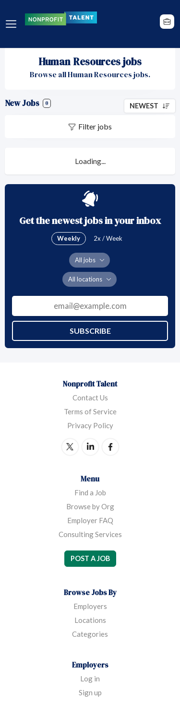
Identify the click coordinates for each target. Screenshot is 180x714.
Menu (13, 24)
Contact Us (90, 397)
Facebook (110, 447)
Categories (90, 634)
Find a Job (90, 492)
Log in (90, 678)
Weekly (68, 238)
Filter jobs (95, 126)
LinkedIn (90, 447)
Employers (90, 606)
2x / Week (108, 238)
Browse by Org (90, 506)
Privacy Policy (90, 425)
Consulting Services (90, 534)
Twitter (70, 447)
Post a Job (90, 558)
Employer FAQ (90, 520)
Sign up (90, 692)
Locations (90, 620)
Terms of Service (90, 411)
